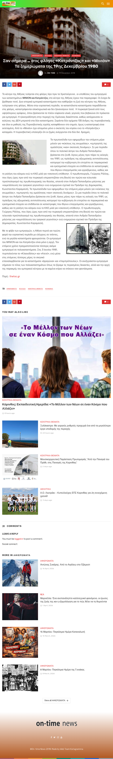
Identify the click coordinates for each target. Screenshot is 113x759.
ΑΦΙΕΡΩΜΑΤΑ (37, 55)
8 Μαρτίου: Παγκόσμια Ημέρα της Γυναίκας (62, 669)
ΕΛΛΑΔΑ (48, 55)
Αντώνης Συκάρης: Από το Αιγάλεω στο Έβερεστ (65, 564)
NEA (42, 594)
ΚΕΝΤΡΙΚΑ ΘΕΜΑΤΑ (61, 55)
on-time (51, 73)
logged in (19, 539)
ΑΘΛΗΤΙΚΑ (45, 489)
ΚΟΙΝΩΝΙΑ (76, 55)
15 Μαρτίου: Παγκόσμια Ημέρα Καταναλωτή (62, 631)
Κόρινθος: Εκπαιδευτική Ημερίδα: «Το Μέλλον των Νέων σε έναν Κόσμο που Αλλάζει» (54, 406)
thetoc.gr (14, 276)
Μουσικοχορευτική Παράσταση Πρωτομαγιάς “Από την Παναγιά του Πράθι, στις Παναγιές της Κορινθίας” (74, 461)
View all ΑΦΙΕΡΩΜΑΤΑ (56, 700)
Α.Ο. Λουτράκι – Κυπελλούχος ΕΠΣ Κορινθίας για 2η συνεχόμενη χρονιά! (73, 494)
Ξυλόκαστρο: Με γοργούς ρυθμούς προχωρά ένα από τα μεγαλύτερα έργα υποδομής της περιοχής (75, 427)
